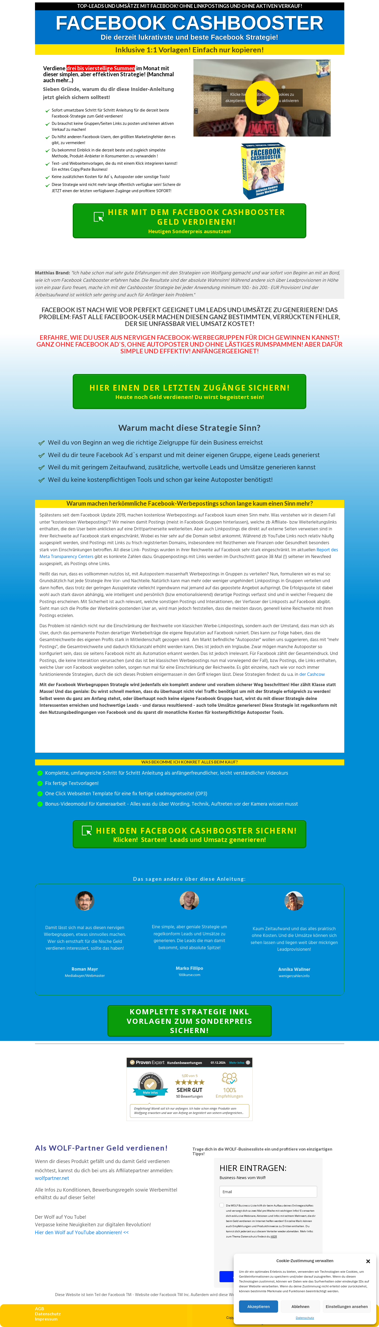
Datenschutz (305, 1318)
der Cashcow (312, 674)
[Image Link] (262, 171)
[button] (368, 1260)
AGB (39, 1308)
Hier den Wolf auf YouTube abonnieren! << (82, 1233)
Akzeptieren (258, 1306)
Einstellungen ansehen (347, 1306)
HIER (274, 1236)
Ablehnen (301, 1306)
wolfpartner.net (52, 1178)
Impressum (46, 1318)
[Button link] (189, 220)
